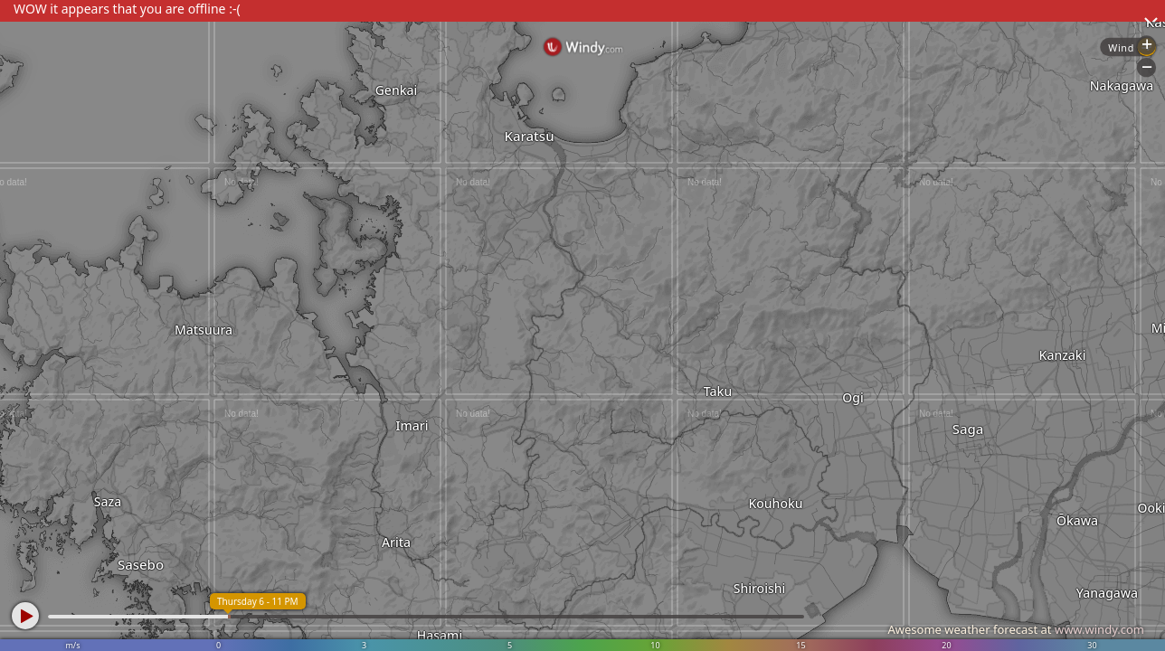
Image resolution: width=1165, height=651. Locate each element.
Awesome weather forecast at (1015, 629)
